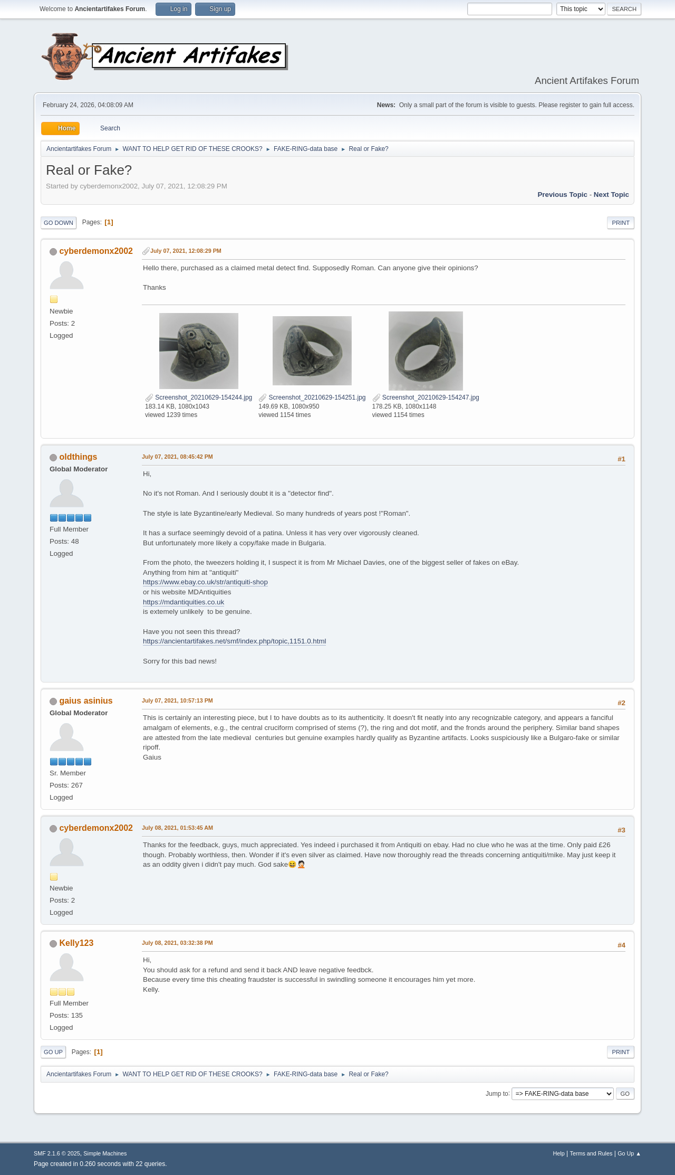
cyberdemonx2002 (96, 251)
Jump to (497, 1093)
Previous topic (562, 194)
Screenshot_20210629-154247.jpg (425, 397)
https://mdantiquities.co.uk (183, 602)
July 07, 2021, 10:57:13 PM (177, 700)
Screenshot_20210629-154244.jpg (198, 397)
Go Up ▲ (629, 1153)
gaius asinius (85, 700)
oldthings (78, 456)
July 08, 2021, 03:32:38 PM (177, 943)
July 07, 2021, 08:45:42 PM (177, 456)
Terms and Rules (591, 1153)
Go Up (53, 1052)
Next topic (611, 194)
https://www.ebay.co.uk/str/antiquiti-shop (205, 582)
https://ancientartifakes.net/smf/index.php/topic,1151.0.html (234, 641)
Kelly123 (76, 943)
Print (621, 223)
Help (559, 1153)
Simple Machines (105, 1153)
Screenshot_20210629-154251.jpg (311, 397)
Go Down (58, 223)
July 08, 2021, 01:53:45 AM (177, 828)
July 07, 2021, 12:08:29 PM (185, 251)
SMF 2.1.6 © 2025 (57, 1153)
